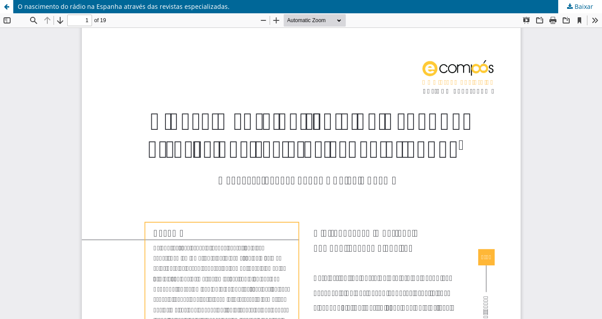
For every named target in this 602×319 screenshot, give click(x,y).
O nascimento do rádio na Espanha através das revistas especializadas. (124, 6)
